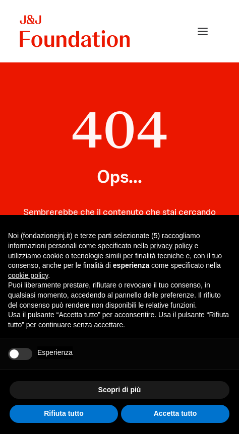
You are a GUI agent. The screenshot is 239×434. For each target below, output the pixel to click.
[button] (203, 31)
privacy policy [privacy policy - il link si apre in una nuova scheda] (171, 246)
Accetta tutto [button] (175, 413)
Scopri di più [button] (119, 390)
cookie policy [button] (28, 275)
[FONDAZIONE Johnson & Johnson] (75, 31)
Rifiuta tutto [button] (64, 413)
